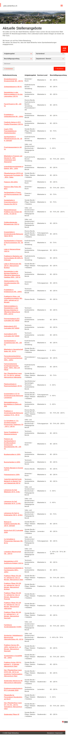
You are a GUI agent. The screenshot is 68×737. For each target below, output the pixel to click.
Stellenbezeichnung (10, 75)
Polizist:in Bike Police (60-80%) (12, 188)
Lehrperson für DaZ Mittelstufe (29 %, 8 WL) (12, 491)
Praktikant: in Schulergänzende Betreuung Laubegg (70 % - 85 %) (13, 413)
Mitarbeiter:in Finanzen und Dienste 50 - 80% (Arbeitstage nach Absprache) (13, 159)
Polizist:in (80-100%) (11, 182)
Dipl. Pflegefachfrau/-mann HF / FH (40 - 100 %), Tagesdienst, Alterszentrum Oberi (13, 706)
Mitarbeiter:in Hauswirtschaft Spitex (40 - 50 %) (13, 350)
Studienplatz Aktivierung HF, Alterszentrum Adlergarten (13, 682)
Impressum (59, 733)
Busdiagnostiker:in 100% (12, 454)
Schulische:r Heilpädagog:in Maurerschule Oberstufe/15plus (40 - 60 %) (13, 637)
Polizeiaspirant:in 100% (12, 474)
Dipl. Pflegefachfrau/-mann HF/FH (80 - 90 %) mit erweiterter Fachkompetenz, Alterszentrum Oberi (13, 673)
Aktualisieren (60, 68)
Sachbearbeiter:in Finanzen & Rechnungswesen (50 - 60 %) (13, 242)
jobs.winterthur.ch (10, 6)
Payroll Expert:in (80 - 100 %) (12, 105)
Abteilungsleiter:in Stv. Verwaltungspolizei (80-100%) (12, 283)
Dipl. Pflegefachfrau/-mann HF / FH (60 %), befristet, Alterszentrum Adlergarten (13, 375)
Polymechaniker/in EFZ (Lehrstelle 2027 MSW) (12, 319)
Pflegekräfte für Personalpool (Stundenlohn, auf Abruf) (13, 697)
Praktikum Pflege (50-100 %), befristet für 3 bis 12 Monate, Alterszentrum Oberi (13, 577)
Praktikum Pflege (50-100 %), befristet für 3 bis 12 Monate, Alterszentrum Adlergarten (12, 605)
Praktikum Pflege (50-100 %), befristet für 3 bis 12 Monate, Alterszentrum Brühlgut (12, 586)
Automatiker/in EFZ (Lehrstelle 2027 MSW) (11, 335)
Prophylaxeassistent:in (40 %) (13, 148)
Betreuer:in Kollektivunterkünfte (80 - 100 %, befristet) (12, 524)
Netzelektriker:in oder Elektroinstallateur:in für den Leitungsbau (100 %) (13, 94)
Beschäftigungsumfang (58, 75)
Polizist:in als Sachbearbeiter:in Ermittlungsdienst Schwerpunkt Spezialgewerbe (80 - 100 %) (12, 443)
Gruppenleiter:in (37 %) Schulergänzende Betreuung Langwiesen (13, 395)
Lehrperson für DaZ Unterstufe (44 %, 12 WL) (12, 502)
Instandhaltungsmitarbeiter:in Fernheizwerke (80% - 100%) (13, 570)
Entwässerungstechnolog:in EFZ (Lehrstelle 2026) (13, 689)
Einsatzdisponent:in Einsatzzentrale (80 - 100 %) (13, 80)
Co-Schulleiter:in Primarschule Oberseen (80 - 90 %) (13, 541)
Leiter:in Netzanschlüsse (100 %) (12, 250)
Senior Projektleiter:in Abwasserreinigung (11, 433)
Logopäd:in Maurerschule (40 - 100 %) (12, 552)
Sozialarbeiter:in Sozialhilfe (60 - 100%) (13, 656)
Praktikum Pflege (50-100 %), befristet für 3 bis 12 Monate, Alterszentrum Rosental (12, 596)
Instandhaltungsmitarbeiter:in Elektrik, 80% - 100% (13, 167)
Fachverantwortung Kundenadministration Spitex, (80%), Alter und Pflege (12, 366)
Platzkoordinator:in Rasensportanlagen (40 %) (13, 385)
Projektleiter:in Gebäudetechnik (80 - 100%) (13, 115)
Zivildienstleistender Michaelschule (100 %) (11, 223)
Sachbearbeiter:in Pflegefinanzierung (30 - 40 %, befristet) (13, 138)
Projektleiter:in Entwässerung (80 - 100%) (13, 291)
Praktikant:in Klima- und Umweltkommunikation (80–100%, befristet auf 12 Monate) (13, 299)
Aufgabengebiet (30, 75)
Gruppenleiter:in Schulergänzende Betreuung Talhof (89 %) (13, 234)
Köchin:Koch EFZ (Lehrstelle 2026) (13, 531)
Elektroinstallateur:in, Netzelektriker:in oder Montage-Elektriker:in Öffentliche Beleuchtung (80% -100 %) (12, 310)
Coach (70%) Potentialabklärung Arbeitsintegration (10, 131)
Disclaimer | (51, 733)
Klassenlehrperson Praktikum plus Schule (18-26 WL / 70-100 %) (13, 212)
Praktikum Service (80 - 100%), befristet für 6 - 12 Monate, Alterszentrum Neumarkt (12, 648)
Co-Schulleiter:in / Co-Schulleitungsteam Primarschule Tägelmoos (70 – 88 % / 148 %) (13, 423)
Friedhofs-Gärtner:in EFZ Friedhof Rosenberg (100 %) (13, 123)
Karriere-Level (42, 75)
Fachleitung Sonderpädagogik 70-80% (12, 626)
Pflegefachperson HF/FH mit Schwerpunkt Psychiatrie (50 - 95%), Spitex (13, 175)
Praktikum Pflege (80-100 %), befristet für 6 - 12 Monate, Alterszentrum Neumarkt (12, 615)
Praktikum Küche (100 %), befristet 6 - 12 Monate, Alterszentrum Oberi (12, 664)
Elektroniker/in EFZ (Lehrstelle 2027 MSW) (11, 327)
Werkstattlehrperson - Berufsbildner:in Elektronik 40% (12, 404)
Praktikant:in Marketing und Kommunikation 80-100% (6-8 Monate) (13, 258)
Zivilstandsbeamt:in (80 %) (13, 86)
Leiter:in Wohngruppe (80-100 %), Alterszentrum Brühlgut (12, 265)
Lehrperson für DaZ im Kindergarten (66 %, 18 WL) (13, 514)
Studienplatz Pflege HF (11, 714)
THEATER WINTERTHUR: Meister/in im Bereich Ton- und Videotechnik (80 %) (13, 481)
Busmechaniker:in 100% (12, 462)
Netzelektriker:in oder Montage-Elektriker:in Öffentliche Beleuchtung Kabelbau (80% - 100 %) (12, 274)
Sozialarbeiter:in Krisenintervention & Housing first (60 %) (10, 202)
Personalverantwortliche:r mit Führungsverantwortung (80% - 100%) (13, 358)
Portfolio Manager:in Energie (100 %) (13, 469)
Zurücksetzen (9, 68)
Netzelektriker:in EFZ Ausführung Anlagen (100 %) (13, 562)
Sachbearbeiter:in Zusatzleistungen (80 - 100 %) (13, 342)
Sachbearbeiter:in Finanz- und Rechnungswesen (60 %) (12, 194)
